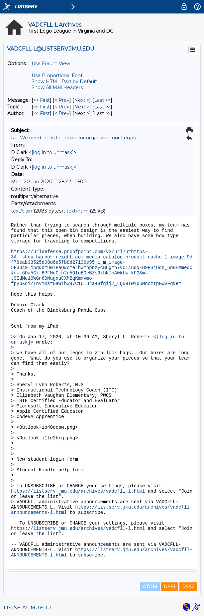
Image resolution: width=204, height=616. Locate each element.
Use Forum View (51, 64)
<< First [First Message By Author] (41, 113)
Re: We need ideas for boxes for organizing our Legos (73, 138)
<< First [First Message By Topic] (41, 107)
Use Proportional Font (57, 75)
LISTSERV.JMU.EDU (27, 608)
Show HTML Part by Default (64, 81)
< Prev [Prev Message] (61, 100)
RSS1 (169, 587)
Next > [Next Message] (81, 100)
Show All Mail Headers (57, 87)
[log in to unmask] (53, 152)
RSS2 (188, 587)
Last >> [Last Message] (102, 100)
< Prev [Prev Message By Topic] (61, 107)
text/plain (21, 211)
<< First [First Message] (41, 100)
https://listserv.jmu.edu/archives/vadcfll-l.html (78, 491)
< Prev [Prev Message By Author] (61, 113)
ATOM (150, 587)
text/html (77, 211)
